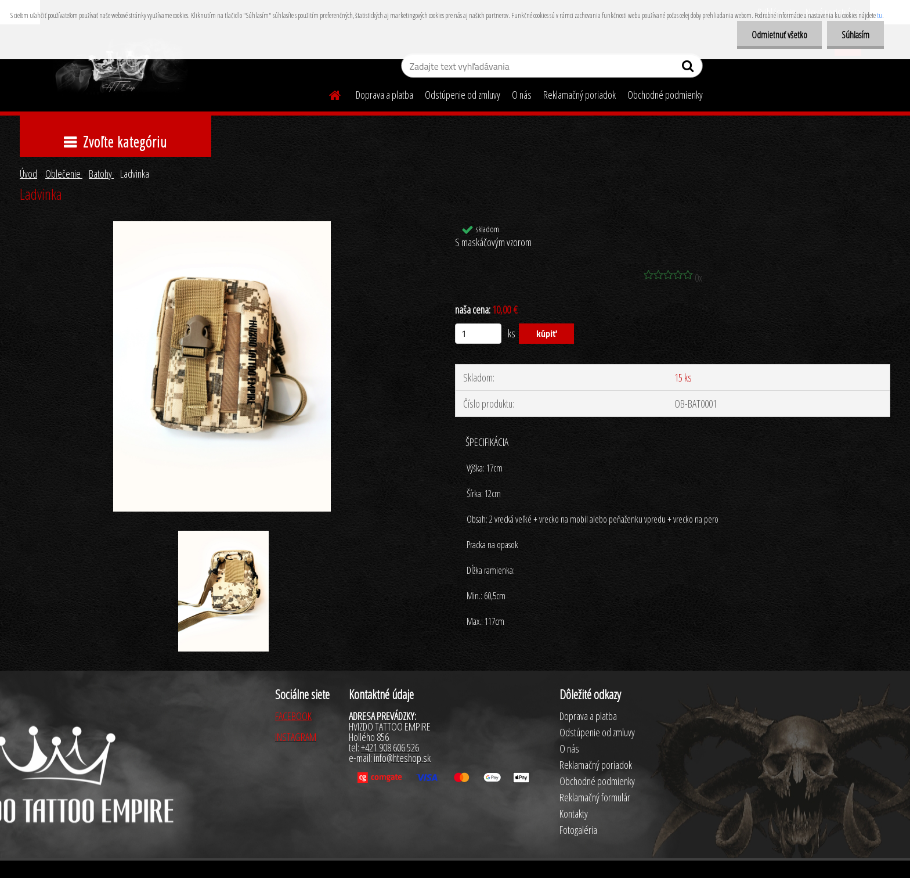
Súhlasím (855, 34)
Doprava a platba (384, 95)
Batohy (101, 174)
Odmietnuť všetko (779, 34)
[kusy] (478, 333)
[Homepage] (327, 93)
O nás (522, 95)
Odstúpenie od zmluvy (462, 95)
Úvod (28, 174)
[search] (689, 68)
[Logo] (120, 67)
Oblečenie (63, 174)
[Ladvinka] (222, 226)
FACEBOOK (293, 716)
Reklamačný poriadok (579, 95)
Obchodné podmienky (665, 95)
